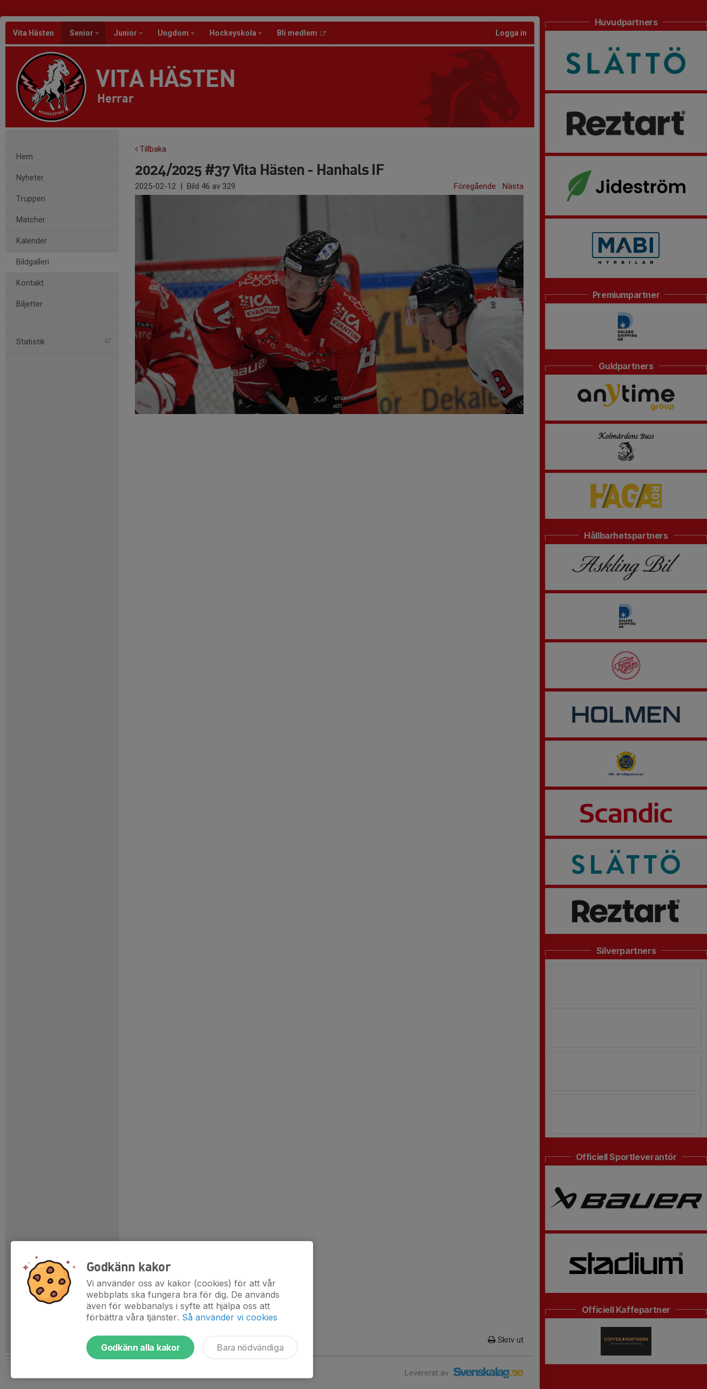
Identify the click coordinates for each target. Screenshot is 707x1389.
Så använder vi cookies (229, 1317)
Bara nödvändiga (250, 1347)
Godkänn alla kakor (140, 1347)
